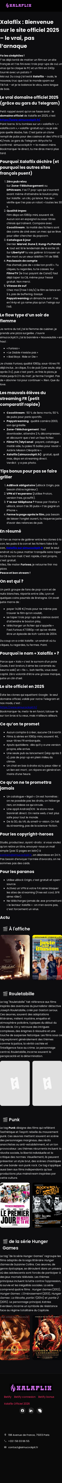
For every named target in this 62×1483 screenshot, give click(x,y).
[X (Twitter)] (40, 1410)
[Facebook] (22, 1410)
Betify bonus (46, 1397)
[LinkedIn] (31, 1410)
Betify (7, 1397)
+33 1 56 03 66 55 (18, 1441)
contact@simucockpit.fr (16, 855)
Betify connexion (25, 1397)
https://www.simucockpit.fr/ (18, 707)
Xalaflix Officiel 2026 (17, 1404)
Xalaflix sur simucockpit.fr (24, 548)
